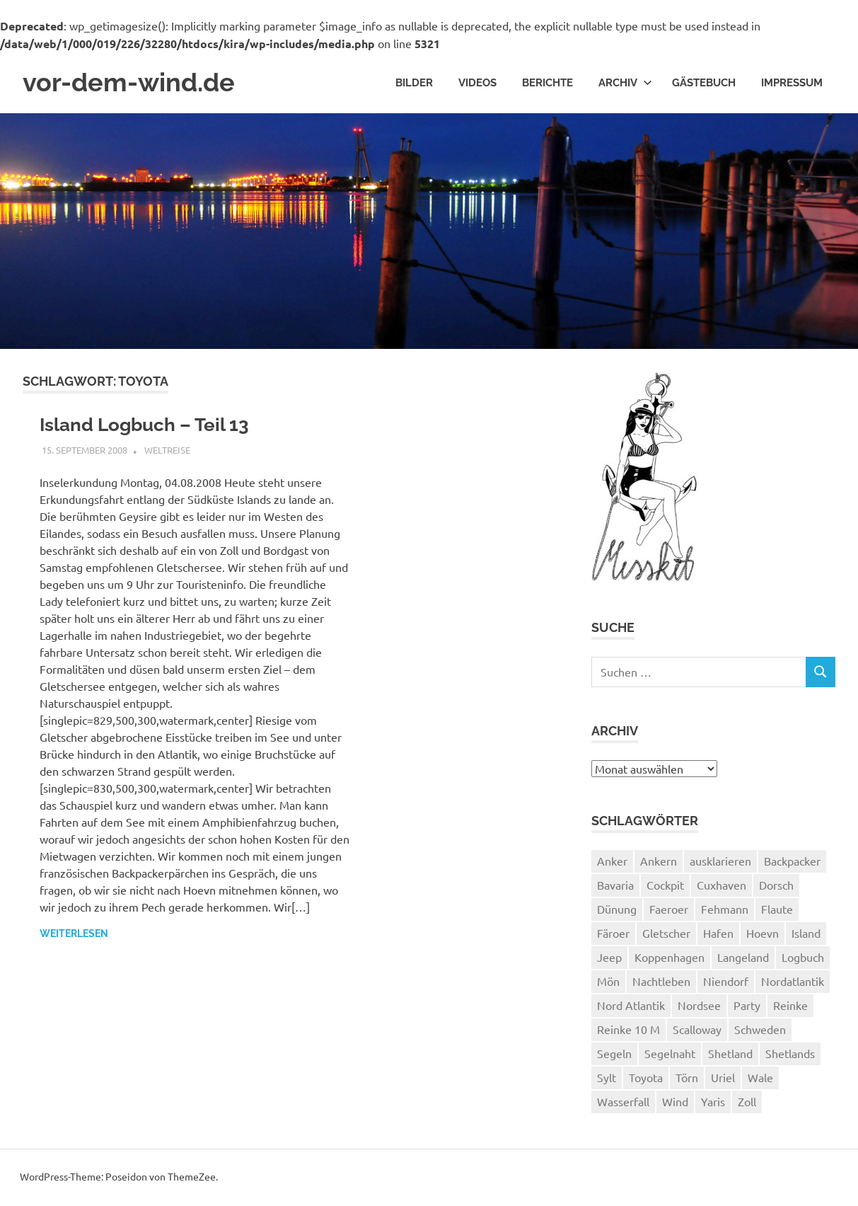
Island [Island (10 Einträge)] (806, 935)
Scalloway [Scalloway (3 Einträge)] (697, 1031)
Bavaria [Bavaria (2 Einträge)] (615, 887)
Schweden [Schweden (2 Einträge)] (760, 1031)
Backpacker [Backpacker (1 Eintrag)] (792, 863)
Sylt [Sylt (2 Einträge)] (606, 1079)
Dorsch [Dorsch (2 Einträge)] (776, 887)
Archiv (625, 83)
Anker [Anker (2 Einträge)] (612, 863)
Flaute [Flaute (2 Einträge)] (777, 911)
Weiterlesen (74, 937)
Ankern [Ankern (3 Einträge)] (658, 863)
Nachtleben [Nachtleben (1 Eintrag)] (661, 983)
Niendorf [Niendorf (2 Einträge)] (725, 983)
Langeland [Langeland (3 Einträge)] (743, 959)
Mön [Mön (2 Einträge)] (608, 983)
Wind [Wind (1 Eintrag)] (675, 1103)
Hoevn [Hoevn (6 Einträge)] (762, 935)
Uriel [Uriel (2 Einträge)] (723, 1079)
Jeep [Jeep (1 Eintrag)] (609, 959)
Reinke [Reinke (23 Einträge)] (790, 1007)
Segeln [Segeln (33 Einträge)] (614, 1055)
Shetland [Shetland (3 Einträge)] (730, 1055)
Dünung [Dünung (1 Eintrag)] (617, 911)
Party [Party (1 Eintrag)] (747, 1007)
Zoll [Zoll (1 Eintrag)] (747, 1103)
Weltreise (167, 454)
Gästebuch (704, 83)
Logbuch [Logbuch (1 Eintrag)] (803, 959)
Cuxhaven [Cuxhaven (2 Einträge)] (721, 887)
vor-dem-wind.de (135, 84)
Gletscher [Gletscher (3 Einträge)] (666, 935)
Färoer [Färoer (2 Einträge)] (613, 935)
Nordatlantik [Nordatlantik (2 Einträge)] (792, 983)
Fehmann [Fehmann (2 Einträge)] (724, 911)
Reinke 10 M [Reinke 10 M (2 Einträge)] (628, 1031)
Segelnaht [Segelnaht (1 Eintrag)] (669, 1055)
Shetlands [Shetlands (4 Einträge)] (790, 1055)
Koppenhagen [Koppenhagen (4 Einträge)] (669, 959)
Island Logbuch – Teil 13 (153, 427)
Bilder (414, 83)
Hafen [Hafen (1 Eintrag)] (718, 935)
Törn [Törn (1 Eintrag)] (687, 1079)
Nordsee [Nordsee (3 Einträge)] (699, 1007)
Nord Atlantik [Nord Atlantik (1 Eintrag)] (631, 1007)
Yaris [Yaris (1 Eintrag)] (713, 1103)
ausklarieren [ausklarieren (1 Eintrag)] (720, 863)
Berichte (547, 83)
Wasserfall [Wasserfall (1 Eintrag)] (623, 1103)
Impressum (792, 83)
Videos (477, 83)
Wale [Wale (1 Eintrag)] (760, 1079)
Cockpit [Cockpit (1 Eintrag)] (665, 887)
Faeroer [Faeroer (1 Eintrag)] (668, 911)
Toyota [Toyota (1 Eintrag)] (646, 1079)
